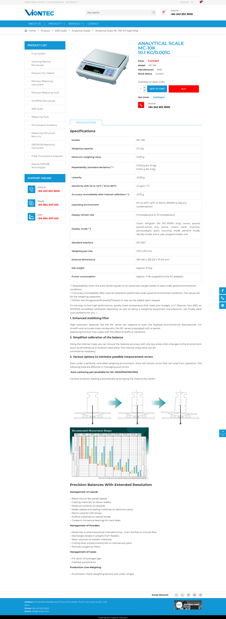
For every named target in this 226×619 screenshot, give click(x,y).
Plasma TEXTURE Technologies (40, 166)
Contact (93, 23)
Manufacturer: (146, 69)
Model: (141, 65)
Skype (41, 201)
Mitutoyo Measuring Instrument (42, 83)
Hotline (174, 10)
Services (74, 23)
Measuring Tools (40, 117)
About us (34, 23)
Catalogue (159, 97)
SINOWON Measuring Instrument (43, 146)
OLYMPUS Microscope (43, 101)
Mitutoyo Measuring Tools (45, 92)
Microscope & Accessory (44, 125)
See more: (143, 97)
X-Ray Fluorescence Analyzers (47, 156)
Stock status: (145, 73)
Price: (141, 61)
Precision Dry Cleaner (42, 73)
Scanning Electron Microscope (41, 63)
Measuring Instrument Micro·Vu (43, 135)
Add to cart (157, 89)
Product (55, 23)
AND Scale (37, 109)
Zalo (40, 214)
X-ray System (38, 53)
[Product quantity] (142, 88)
